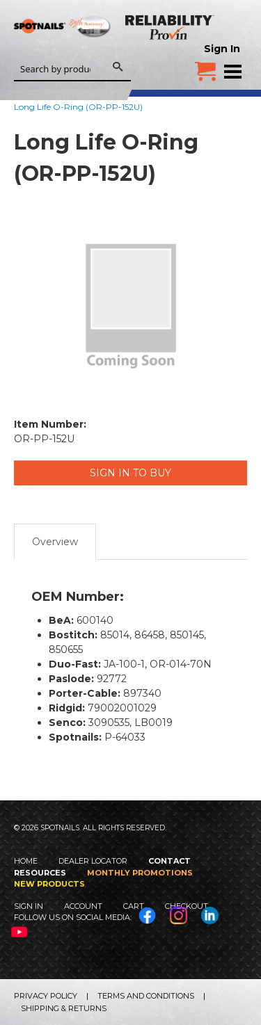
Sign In (222, 48)
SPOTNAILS (62, 46)
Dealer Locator (92, 861)
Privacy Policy (45, 996)
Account (83, 906)
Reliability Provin (170, 27)
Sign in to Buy (130, 473)
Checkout (186, 906)
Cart (133, 906)
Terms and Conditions (145, 996)
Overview (55, 541)
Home (26, 861)
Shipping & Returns (63, 1008)
